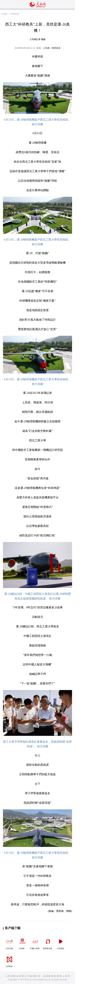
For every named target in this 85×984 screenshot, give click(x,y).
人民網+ (22, 943)
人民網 (3, 14)
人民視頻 (60, 943)
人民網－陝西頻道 (51, 48)
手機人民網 (35, 943)
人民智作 (9, 960)
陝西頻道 (14, 14)
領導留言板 (47, 943)
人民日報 (9, 943)
